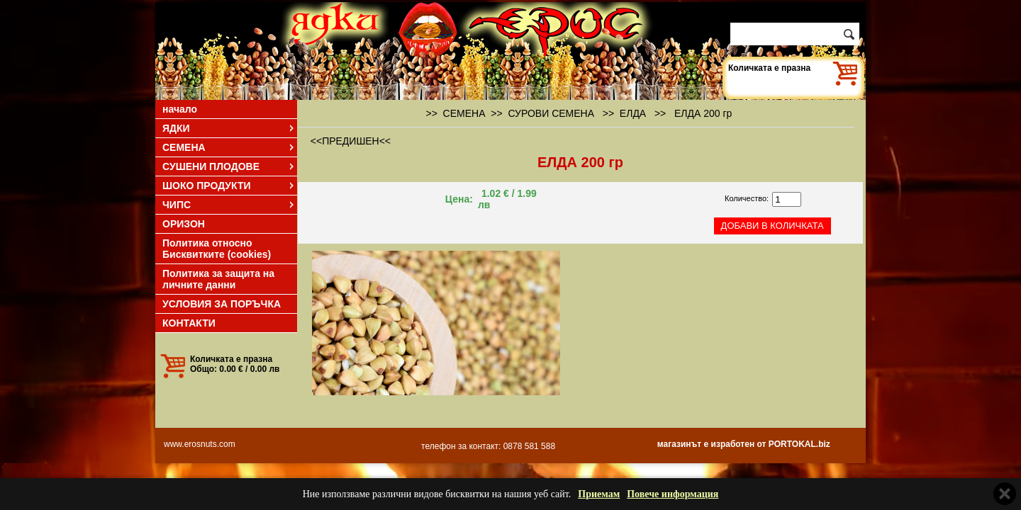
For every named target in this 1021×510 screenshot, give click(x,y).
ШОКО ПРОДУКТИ (229, 185)
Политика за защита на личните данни (218, 279)
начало (179, 109)
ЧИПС (229, 204)
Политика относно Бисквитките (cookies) (216, 248)
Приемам (599, 494)
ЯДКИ (229, 128)
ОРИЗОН (183, 224)
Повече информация (672, 494)
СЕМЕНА (229, 147)
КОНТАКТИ (189, 323)
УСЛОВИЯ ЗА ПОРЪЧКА (221, 304)
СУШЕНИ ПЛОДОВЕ (229, 166)
